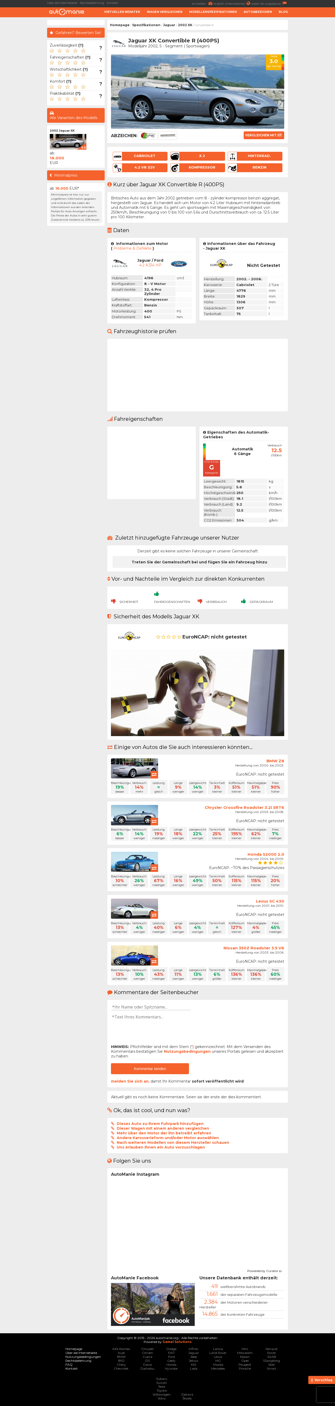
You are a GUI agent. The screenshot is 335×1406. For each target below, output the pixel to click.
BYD (121, 1361)
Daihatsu (147, 1368)
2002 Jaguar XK (62, 130)
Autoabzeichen (258, 12)
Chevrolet (121, 1368)
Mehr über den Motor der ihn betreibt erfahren (164, 1133)
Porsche (245, 1368)
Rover (271, 1353)
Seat (271, 1364)
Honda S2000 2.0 (266, 854)
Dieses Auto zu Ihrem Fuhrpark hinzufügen (160, 1123)
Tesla (161, 1386)
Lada (193, 1368)
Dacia (147, 1364)
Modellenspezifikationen (213, 12)
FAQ (68, 1364)
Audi (121, 1353)
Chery (121, 1364)
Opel (245, 1361)
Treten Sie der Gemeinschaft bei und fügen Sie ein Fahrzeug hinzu (199, 562)
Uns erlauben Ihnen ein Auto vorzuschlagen (161, 1147)
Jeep (193, 1357)
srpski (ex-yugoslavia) (270, 3)
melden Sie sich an (130, 1081)
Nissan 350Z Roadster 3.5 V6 (254, 947)
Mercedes (218, 1368)
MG (218, 1361)
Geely (171, 1361)
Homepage (120, 25)
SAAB (271, 1357)
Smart (271, 1368)
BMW (121, 1357)
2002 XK (185, 25)
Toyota (162, 1390)
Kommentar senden (150, 1069)
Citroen (147, 1353)
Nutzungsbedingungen (187, 1051)
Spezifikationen (146, 25)
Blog (283, 12)
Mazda (218, 1364)
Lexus (218, 1357)
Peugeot (244, 1364)
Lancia (218, 1349)
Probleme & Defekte (132, 248)
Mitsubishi (245, 1353)
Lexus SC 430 (270, 901)
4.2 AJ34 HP (150, 265)
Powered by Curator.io (264, 1270)
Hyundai (171, 1368)
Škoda (187, 1398)
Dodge (171, 1349)
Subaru (161, 1379)
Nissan (245, 1357)
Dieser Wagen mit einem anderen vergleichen (163, 1128)
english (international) (233, 3)
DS (147, 1361)
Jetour (193, 1361)
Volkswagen (162, 1394)
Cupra (147, 1357)
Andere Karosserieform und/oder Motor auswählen (168, 1137)
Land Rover (218, 1353)
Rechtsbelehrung (92, 3)
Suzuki (161, 1383)
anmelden (203, 3)
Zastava (187, 1394)
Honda (171, 1364)
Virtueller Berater (122, 12)
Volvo (162, 1398)
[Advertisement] (313, 98)
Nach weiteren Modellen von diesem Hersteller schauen (173, 1142)
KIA (193, 1364)
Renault (272, 1349)
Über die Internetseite (62, 3)
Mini (245, 1349)
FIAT (171, 1353)
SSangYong (271, 1361)
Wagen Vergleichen (164, 12)
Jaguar (169, 25)
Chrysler (147, 1349)
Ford (171, 1357)
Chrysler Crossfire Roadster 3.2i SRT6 (244, 807)
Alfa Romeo (121, 1349)
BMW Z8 (275, 760)
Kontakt (112, 3)
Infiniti (193, 1349)
